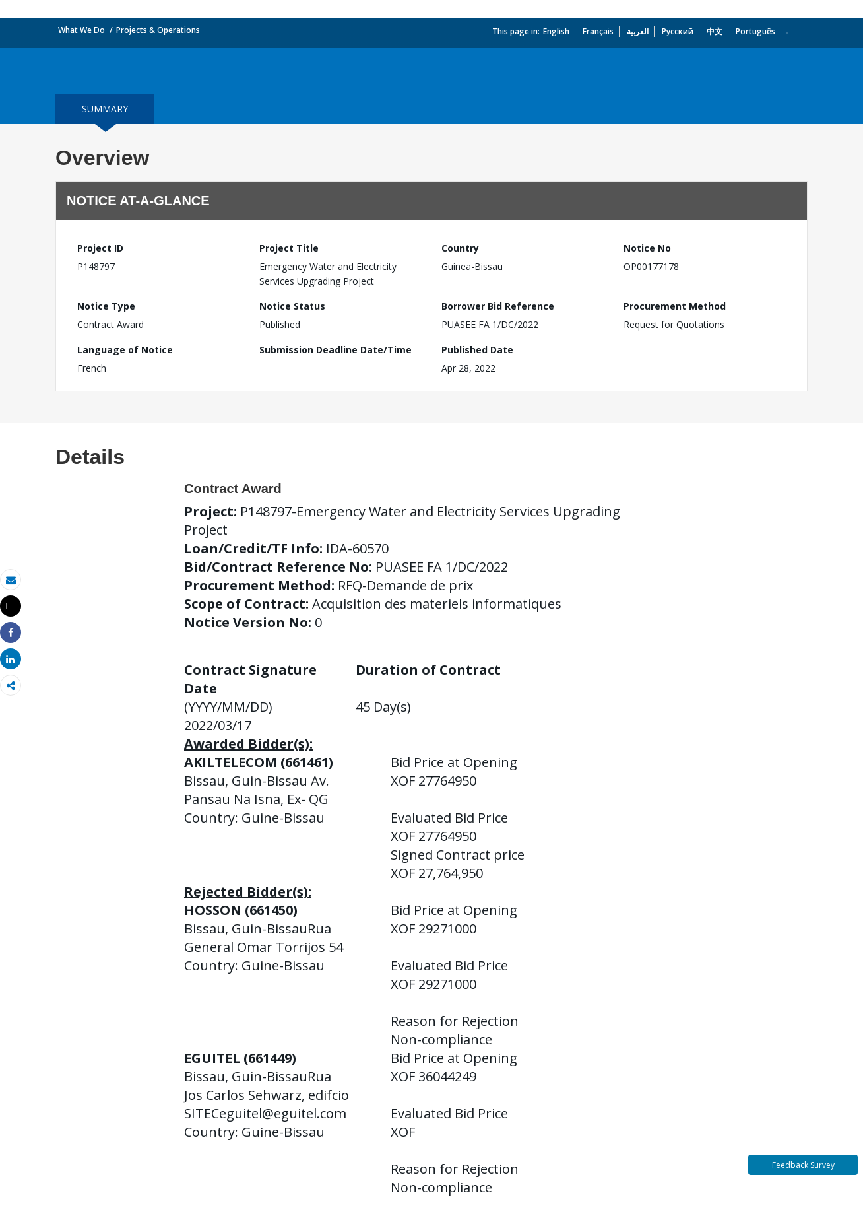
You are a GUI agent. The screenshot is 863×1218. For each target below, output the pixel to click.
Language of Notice (125, 349)
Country (460, 248)
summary (105, 108)
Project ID (100, 248)
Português (755, 31)
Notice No (647, 248)
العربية (638, 31)
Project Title (289, 248)
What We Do (81, 30)
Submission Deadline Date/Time (335, 349)
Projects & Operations (158, 30)
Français (598, 31)
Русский (677, 31)
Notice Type (106, 306)
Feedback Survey (803, 1164)
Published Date (477, 349)
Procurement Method (674, 306)
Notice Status (292, 306)
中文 (714, 31)
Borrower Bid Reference (497, 306)
